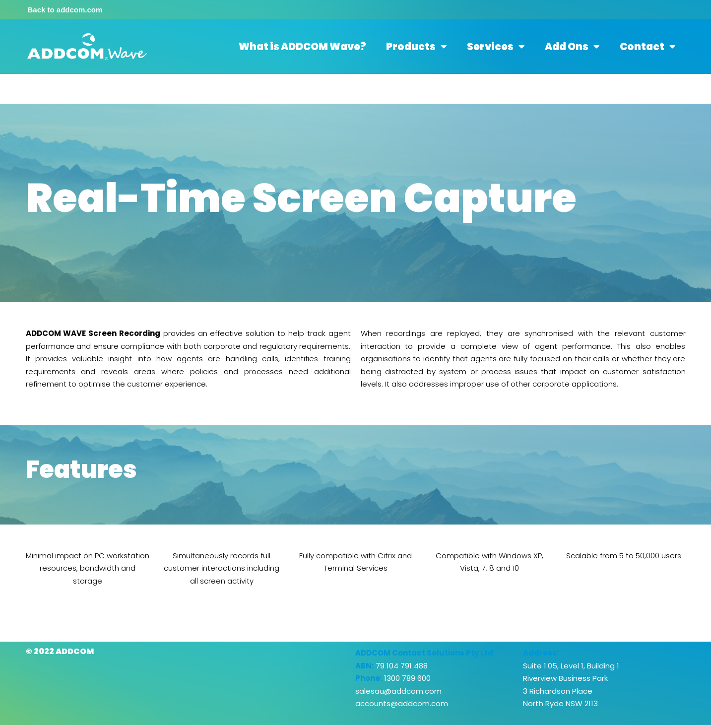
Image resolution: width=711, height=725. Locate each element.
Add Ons (572, 47)
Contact (648, 47)
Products (416, 47)
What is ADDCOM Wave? (302, 47)
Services (496, 47)
